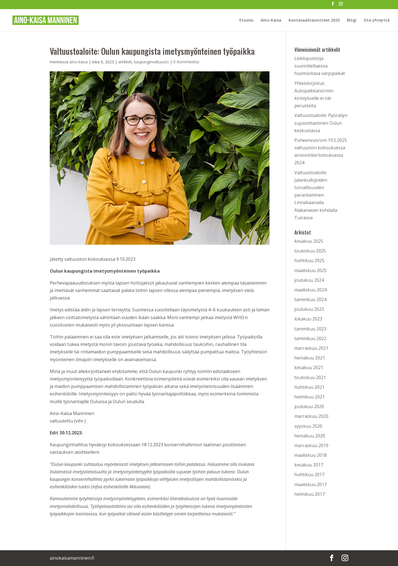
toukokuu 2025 (310, 251)
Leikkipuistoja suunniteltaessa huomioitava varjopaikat (319, 65)
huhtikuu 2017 (309, 474)
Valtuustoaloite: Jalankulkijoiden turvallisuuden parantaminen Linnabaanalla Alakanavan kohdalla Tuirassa (315, 195)
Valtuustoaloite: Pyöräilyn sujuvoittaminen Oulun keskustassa (320, 122)
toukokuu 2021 (310, 377)
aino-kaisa (78, 61)
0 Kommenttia (186, 61)
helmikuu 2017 (309, 494)
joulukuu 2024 (309, 280)
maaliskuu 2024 (310, 290)
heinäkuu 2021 (309, 358)
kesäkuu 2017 (308, 465)
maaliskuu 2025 (310, 270)
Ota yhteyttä (377, 20)
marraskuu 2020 (311, 416)
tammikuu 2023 (310, 329)
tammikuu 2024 (310, 299)
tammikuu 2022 (310, 338)
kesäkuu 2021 (308, 367)
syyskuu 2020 (308, 426)
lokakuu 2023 (308, 319)
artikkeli (125, 61)
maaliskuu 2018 (310, 455)
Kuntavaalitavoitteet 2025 (314, 20)
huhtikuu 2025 (309, 260)
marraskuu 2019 (311, 445)
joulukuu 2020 (309, 406)
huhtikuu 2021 (309, 387)
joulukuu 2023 (309, 309)
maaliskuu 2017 (310, 484)
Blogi (352, 20)
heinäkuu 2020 (309, 436)
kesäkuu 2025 (308, 241)
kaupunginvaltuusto (151, 61)
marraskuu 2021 (311, 348)
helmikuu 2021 (309, 397)
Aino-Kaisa (271, 20)
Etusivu (246, 20)
